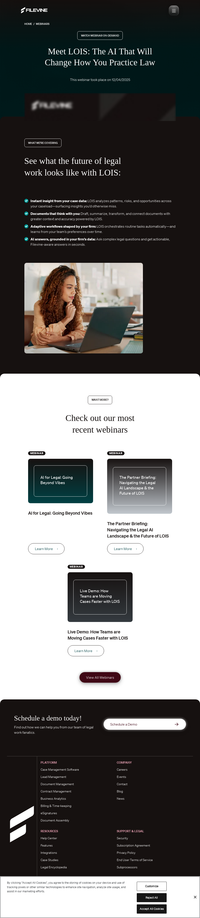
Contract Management (56, 791)
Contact (122, 784)
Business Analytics (53, 799)
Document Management (57, 784)
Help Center (49, 838)
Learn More (46, 549)
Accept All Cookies (152, 909)
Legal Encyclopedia (54, 867)
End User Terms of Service (135, 860)
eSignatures (49, 813)
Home (28, 24)
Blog (120, 791)
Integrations (49, 853)
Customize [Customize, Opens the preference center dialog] (151, 886)
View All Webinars (100, 677)
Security (122, 838)
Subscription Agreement (133, 845)
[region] (100, 897)
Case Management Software (60, 770)
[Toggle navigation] (174, 10)
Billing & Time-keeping (56, 806)
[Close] (195, 897)
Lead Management (53, 777)
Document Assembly (55, 820)
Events (121, 777)
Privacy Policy (126, 853)
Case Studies (49, 860)
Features (47, 845)
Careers (122, 770)
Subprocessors (127, 867)
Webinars (42, 24)
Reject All (152, 898)
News (120, 799)
